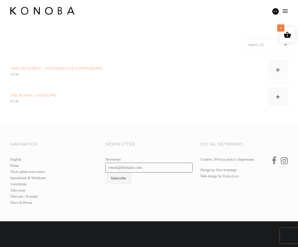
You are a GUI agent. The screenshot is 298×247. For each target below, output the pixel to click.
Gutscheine (18, 184)
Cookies (206, 159)
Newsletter (113, 159)
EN (276, 11)
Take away (18, 190)
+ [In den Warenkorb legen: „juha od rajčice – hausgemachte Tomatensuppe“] (278, 70)
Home (14, 166)
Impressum (246, 159)
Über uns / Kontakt (24, 196)
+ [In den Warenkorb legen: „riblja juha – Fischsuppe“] (278, 97)
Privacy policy (225, 159)
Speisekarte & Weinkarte (28, 178)
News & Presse (21, 203)
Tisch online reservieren (27, 172)
